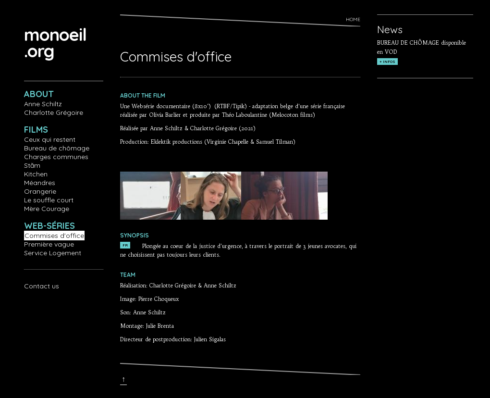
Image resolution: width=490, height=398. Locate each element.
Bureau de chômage (56, 148)
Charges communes (56, 156)
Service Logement (52, 253)
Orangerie (40, 191)
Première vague (49, 244)
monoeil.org (55, 43)
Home (353, 19)
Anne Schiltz (43, 104)
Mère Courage (46, 208)
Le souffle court (49, 200)
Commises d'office (54, 235)
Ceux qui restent (49, 139)
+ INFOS (387, 61)
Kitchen (36, 174)
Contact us (41, 286)
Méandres (39, 182)
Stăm (32, 165)
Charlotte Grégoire (53, 112)
